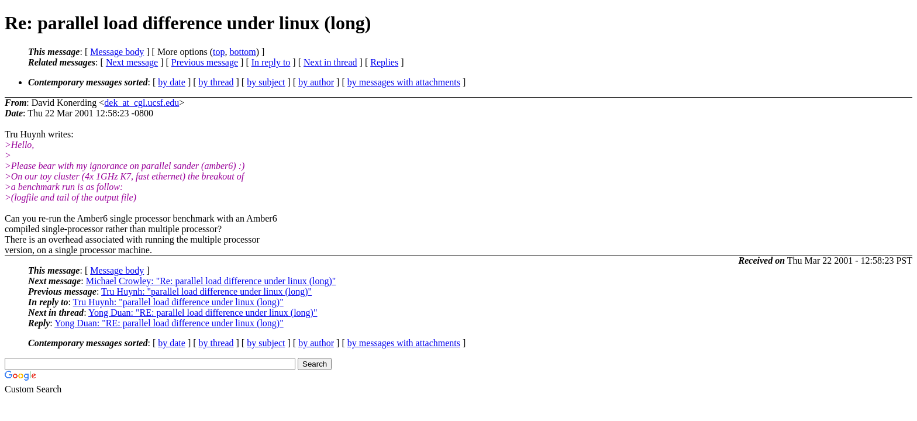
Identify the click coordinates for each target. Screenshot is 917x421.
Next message (132, 62)
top (219, 52)
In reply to (271, 62)
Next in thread (330, 62)
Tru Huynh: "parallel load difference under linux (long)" (206, 291)
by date (171, 82)
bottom (242, 52)
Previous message (204, 62)
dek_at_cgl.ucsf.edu (141, 103)
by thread (216, 82)
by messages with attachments (403, 82)
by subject (266, 82)
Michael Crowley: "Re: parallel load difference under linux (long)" (211, 281)
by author (316, 82)
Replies (384, 62)
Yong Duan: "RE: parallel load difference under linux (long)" (203, 313)
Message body (117, 52)
